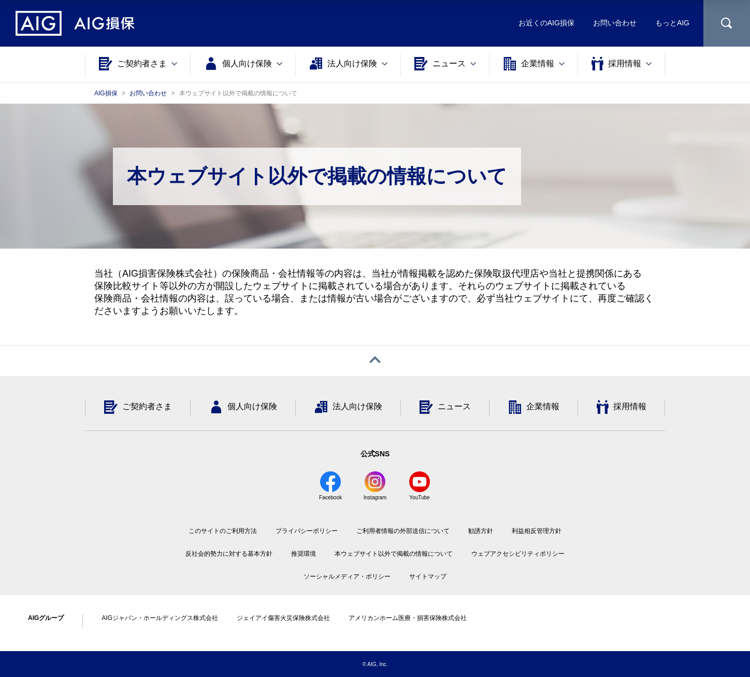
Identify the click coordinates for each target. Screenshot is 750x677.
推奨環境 (303, 553)
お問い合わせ (615, 23)
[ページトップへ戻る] (375, 360)
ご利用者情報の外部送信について (403, 531)
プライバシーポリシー (307, 531)
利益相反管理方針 (536, 531)
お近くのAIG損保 (546, 23)
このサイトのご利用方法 (223, 531)
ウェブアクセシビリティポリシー (518, 553)
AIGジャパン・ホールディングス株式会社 (160, 618)
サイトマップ (427, 576)
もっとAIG (672, 23)
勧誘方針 (480, 531)
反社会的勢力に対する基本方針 (228, 553)
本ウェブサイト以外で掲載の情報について (394, 553)
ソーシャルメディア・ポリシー (347, 576)
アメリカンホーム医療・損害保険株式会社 (408, 618)
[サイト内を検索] (726, 23)
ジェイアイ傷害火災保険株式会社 (283, 618)
